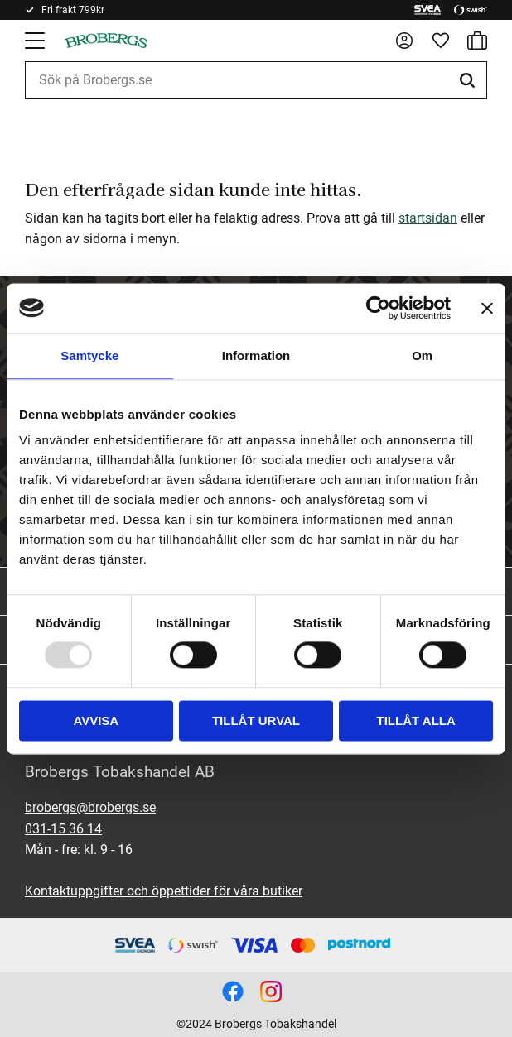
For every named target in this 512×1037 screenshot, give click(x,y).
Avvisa (95, 720)
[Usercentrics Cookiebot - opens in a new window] (378, 307)
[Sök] (469, 80)
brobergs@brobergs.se (90, 807)
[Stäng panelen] (487, 308)
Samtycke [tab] (89, 355)
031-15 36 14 (63, 829)
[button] (36, 40)
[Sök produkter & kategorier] (256, 80)
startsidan (427, 218)
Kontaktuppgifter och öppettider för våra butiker (163, 891)
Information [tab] (256, 355)
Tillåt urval (256, 720)
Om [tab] (422, 355)
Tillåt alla (416, 720)
